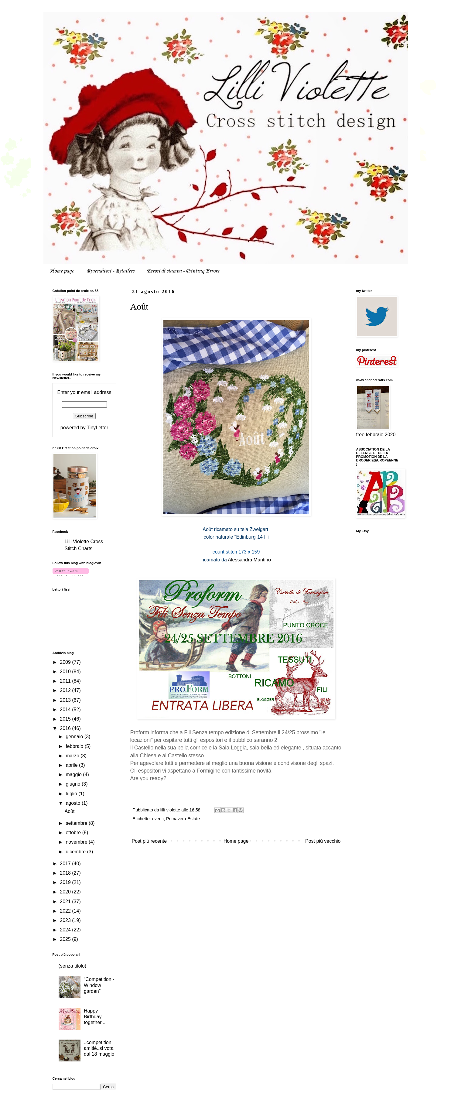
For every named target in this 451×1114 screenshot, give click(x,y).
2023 (66, 920)
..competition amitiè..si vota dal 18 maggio (99, 1048)
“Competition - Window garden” (99, 985)
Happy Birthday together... (94, 1016)
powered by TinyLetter (84, 427)
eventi (158, 818)
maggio (74, 774)
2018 (66, 873)
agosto (73, 803)
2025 (66, 939)
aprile (72, 765)
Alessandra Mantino (249, 559)
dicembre (76, 851)
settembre (77, 823)
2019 (66, 882)
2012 (66, 690)
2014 (66, 709)
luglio (72, 793)
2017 (66, 863)
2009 (66, 662)
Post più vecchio (323, 841)
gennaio (75, 736)
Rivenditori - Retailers (110, 271)
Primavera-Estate (183, 818)
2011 (66, 681)
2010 (66, 671)
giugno (74, 784)
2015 (66, 719)
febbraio (75, 746)
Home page (62, 271)
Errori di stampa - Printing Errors (183, 271)
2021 (66, 901)
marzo (73, 755)
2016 (66, 728)
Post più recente (149, 841)
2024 (66, 929)
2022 (66, 910)
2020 (66, 891)
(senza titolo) (73, 965)
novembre (77, 842)
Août (69, 811)
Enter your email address (84, 392)
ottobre (74, 832)
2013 (66, 700)
